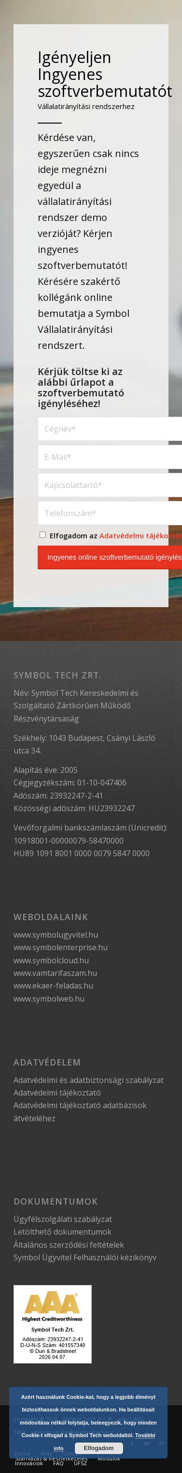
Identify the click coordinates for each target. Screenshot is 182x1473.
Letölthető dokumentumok (63, 1231)
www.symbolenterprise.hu (61, 947)
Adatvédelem (47, 1062)
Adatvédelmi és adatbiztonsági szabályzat (89, 1080)
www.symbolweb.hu (49, 998)
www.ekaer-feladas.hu (53, 985)
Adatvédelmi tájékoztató (57, 1092)
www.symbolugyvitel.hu (56, 934)
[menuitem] (51, 1458)
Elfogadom (99, 1448)
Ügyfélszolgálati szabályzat (63, 1219)
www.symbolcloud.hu (51, 960)
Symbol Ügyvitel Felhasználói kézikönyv (85, 1257)
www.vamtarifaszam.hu (55, 973)
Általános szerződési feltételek (69, 1244)
